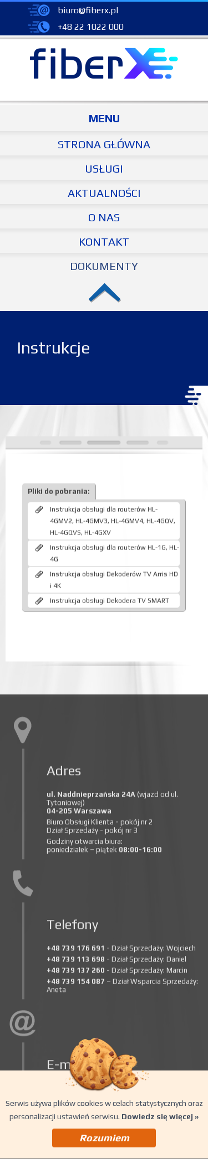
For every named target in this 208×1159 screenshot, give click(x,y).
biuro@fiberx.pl (88, 10)
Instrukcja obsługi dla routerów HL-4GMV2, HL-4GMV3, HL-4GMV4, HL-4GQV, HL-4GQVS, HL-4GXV (112, 687)
